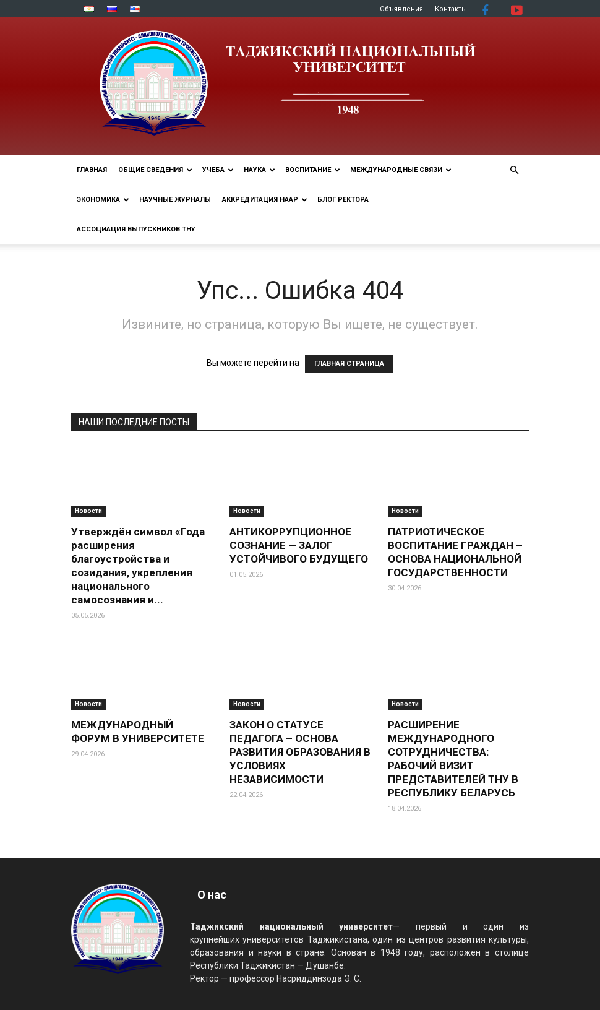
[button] (514, 170)
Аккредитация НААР (264, 200)
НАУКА (259, 170)
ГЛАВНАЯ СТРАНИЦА (349, 364)
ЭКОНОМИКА (103, 200)
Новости (88, 510)
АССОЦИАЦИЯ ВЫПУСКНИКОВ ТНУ (136, 229)
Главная (92, 170)
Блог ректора (343, 200)
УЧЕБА (218, 170)
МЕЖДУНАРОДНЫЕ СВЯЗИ (401, 170)
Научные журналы (175, 200)
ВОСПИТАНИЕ (312, 170)
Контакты (451, 9)
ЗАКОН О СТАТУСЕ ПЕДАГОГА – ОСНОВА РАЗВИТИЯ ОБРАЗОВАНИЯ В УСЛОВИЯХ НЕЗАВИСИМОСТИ (300, 752)
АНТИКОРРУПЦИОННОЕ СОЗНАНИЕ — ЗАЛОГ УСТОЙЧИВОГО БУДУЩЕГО (298, 545)
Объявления (401, 9)
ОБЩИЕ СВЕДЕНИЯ (155, 170)
